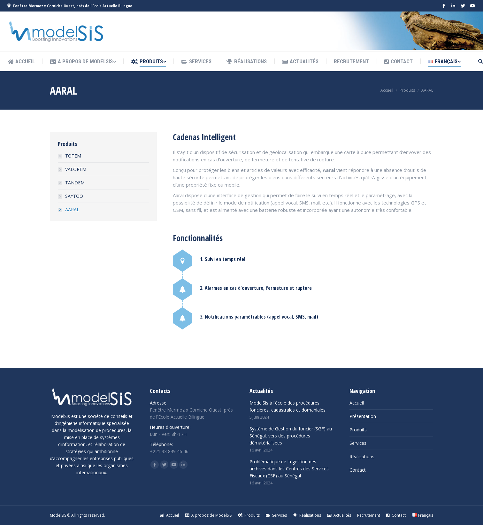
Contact (357, 470)
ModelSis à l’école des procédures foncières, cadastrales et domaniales (287, 406)
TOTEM (73, 156)
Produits (407, 90)
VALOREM (75, 169)
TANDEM (75, 183)
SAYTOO (74, 196)
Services (357, 443)
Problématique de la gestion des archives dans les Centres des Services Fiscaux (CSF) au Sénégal (289, 469)
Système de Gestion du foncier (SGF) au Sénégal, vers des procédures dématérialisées (290, 436)
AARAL (72, 209)
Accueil (386, 90)
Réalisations (361, 456)
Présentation (362, 416)
